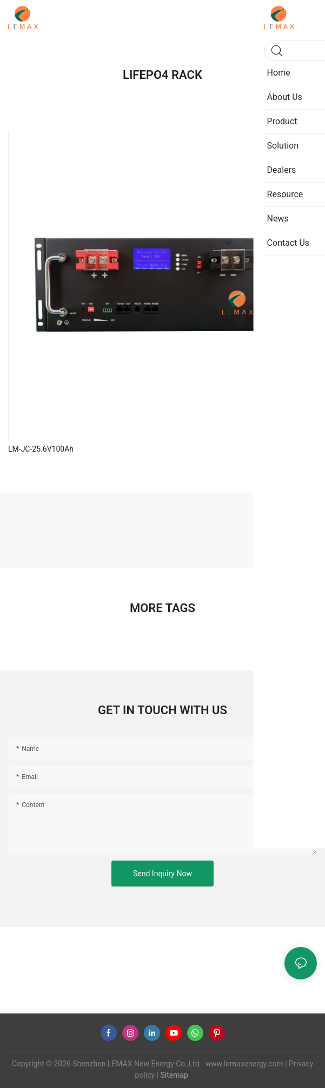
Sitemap (173, 1075)
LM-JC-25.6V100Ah (41, 449)
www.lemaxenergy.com (244, 1063)
